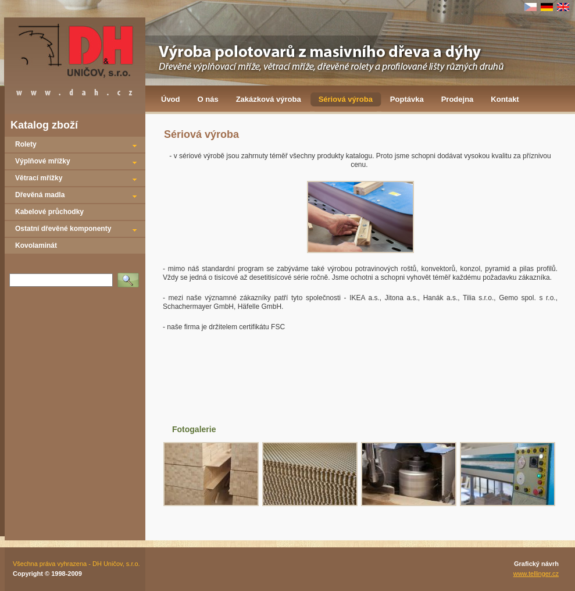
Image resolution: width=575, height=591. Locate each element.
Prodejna (457, 99)
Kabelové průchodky (49, 212)
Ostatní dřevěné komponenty (63, 229)
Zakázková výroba (268, 99)
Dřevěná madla (40, 195)
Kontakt (505, 99)
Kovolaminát (36, 245)
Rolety (26, 144)
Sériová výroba (346, 99)
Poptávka (407, 99)
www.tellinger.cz (536, 573)
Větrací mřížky (38, 178)
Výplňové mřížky (42, 161)
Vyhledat (130, 276)
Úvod (170, 99)
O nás (208, 99)
